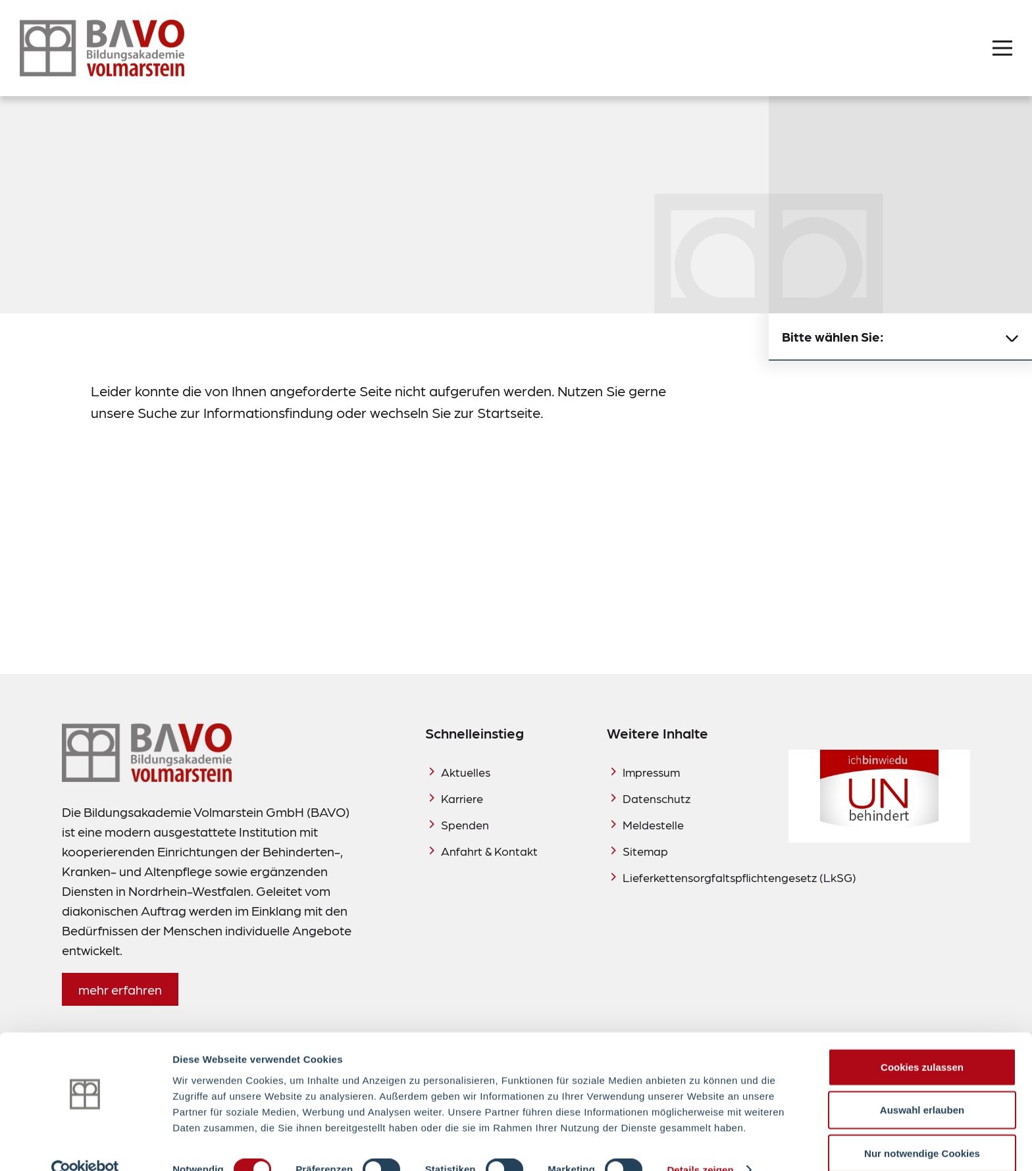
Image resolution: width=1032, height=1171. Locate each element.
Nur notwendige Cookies (922, 1127)
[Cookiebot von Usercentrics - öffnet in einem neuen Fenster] (85, 1145)
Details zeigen (700, 1145)
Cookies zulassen (922, 1041)
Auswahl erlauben (922, 1085)
